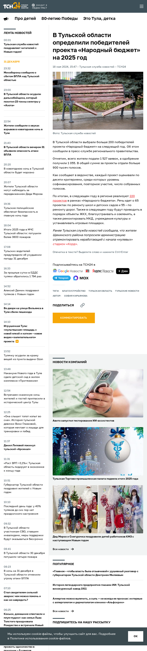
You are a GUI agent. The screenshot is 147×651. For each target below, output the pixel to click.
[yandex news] (99, 271)
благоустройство (74, 291)
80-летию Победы (59, 19)
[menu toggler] (142, 6)
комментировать (73, 318)
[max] (80, 278)
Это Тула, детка (99, 19)
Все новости (61, 549)
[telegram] (62, 278)
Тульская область (100, 291)
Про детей (25, 19)
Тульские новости (127, 291)
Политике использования (29, 638)
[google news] (68, 271)
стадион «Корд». (65, 244)
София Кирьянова (75, 296)
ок (136, 636)
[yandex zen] (123, 271)
